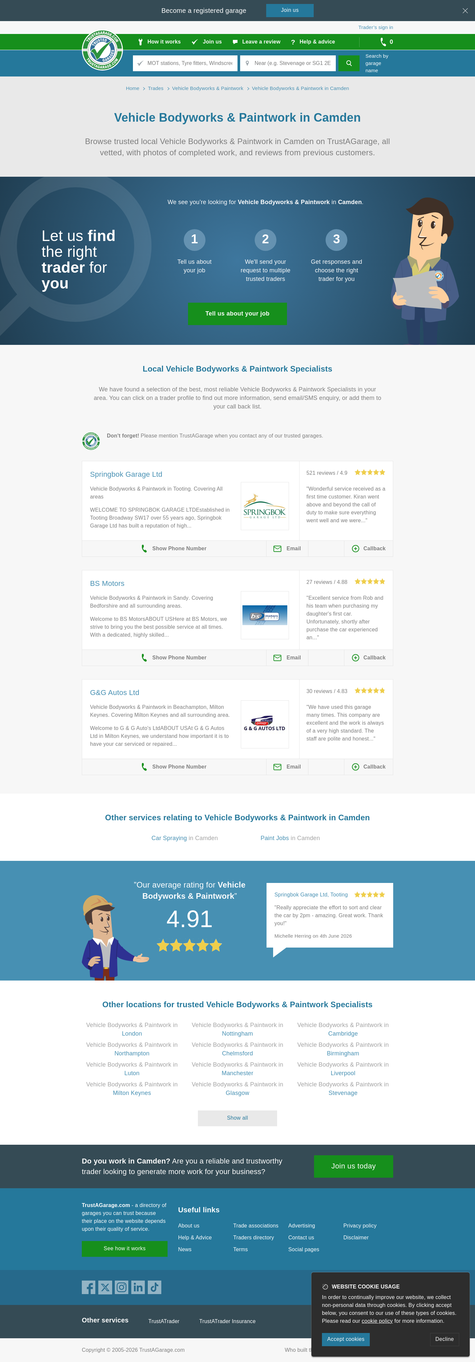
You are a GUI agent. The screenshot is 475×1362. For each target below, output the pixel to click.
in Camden (184, 838)
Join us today (354, 1166)
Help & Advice (195, 1237)
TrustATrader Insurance (227, 1321)
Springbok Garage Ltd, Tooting (311, 894)
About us (189, 1225)
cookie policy (377, 1321)
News (185, 1249)
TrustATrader (163, 1321)
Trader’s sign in (376, 27)
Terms (240, 1249)
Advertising (301, 1225)
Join (290, 10)
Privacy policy (360, 1225)
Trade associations (255, 1225)
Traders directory (253, 1237)
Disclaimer (356, 1237)
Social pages (303, 1249)
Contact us (301, 1237)
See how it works (124, 1248)
